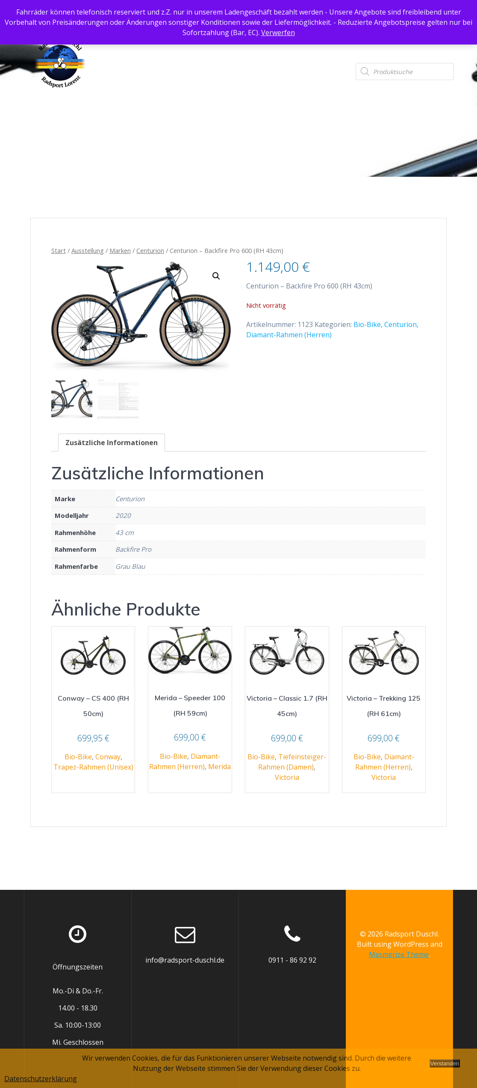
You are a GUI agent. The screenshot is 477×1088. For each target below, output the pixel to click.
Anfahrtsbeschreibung (261, 45)
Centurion (150, 250)
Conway (108, 756)
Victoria (287, 777)
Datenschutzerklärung (359, 45)
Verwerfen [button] (278, 32)
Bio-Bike (367, 324)
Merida (219, 766)
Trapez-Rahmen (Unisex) (93, 767)
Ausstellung (184, 45)
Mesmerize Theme (399, 954)
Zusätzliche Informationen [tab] (111, 442)
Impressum (434, 45)
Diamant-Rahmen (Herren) (289, 334)
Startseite (129, 45)
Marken (120, 250)
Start (58, 250)
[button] (216, 276)
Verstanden (444, 1063)
